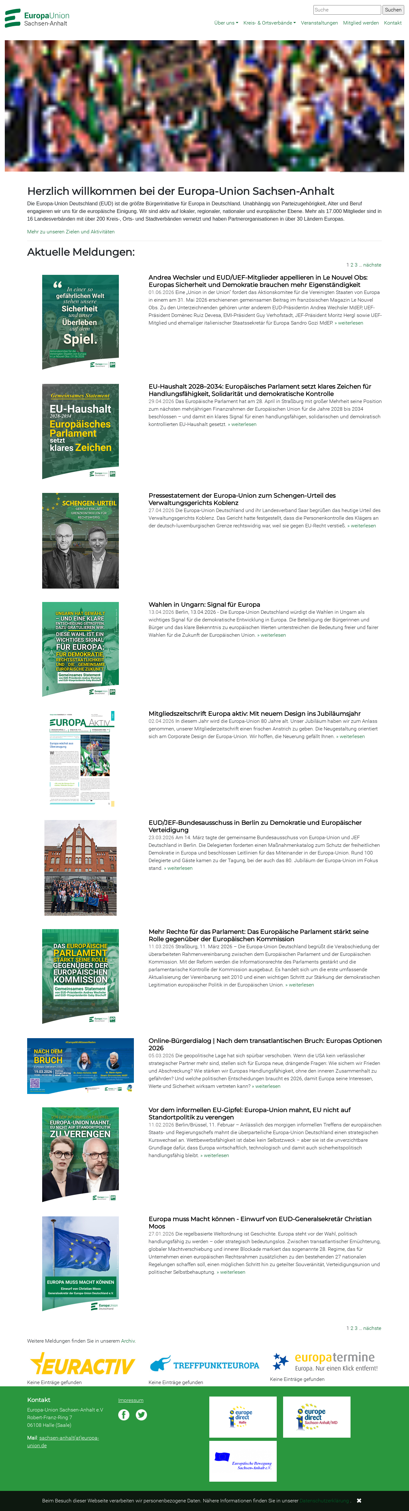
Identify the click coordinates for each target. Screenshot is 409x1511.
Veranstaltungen (319, 23)
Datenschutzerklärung (324, 1501)
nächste (372, 265)
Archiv (128, 1341)
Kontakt (393, 23)
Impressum (130, 1400)
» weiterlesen (349, 323)
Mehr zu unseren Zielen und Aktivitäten (71, 232)
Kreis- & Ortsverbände (267, 23)
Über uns (224, 23)
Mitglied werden (361, 23)
